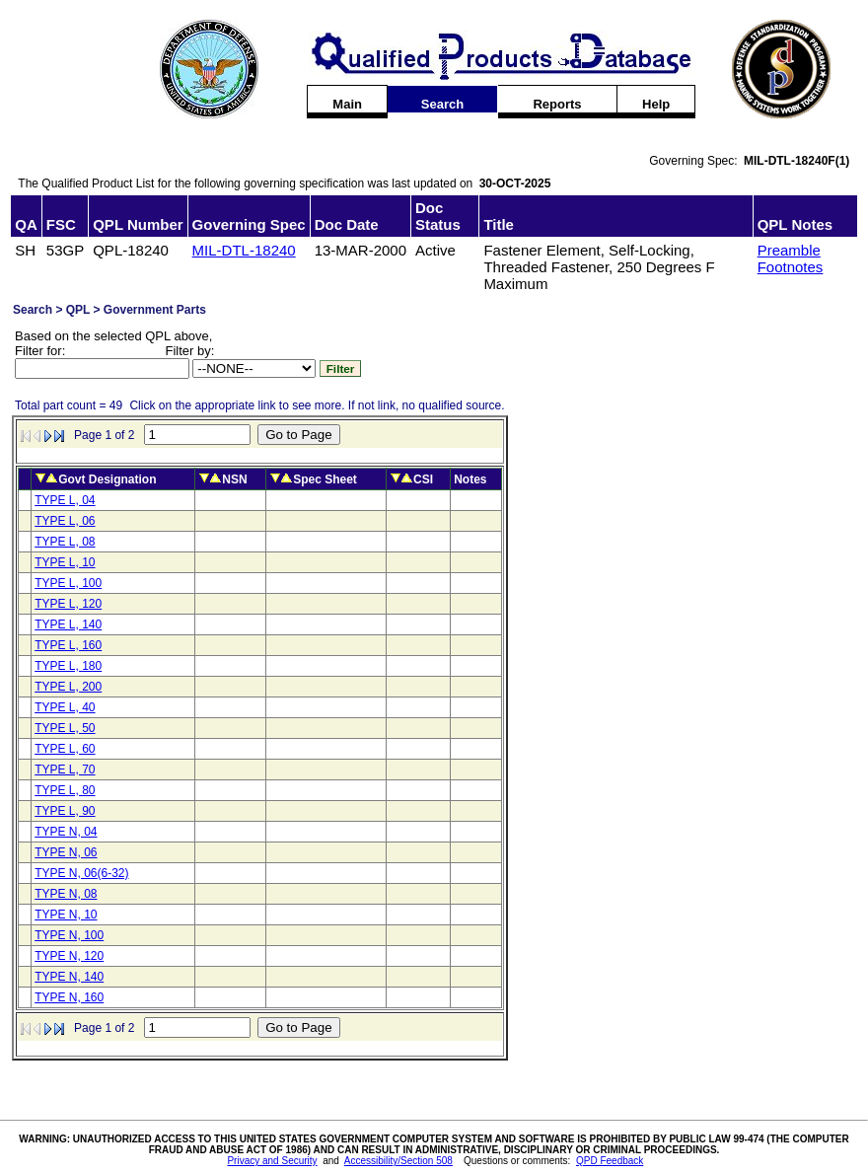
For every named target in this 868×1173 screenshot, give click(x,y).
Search (442, 104)
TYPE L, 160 (68, 645)
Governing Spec (249, 224)
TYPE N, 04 (66, 832)
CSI (423, 479)
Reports (557, 104)
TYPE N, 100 (69, 935)
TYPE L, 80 (65, 790)
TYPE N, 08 (66, 894)
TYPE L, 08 (65, 542)
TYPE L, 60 (65, 749)
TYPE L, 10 (65, 562)
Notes (470, 479)
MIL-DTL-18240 (244, 250)
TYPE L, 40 (65, 707)
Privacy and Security (272, 1160)
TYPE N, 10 (66, 914)
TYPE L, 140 (68, 624)
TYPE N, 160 (69, 997)
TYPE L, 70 (65, 769)
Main (347, 104)
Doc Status (438, 216)
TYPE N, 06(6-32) (81, 873)
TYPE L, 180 (68, 666)
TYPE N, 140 (69, 977)
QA (26, 224)
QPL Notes (795, 224)
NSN (234, 479)
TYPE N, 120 (69, 956)
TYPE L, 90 (65, 811)
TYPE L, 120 (68, 604)
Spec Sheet (325, 479)
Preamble (789, 250)
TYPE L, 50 (65, 728)
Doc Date (347, 224)
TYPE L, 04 (65, 500)
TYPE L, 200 (68, 687)
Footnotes (791, 266)
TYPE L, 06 (65, 521)
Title (498, 224)
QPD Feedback (609, 1160)
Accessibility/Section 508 (398, 1160)
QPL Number (137, 224)
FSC (61, 224)
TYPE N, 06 (66, 852)
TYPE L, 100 (68, 583)
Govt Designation (107, 479)
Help (656, 104)
